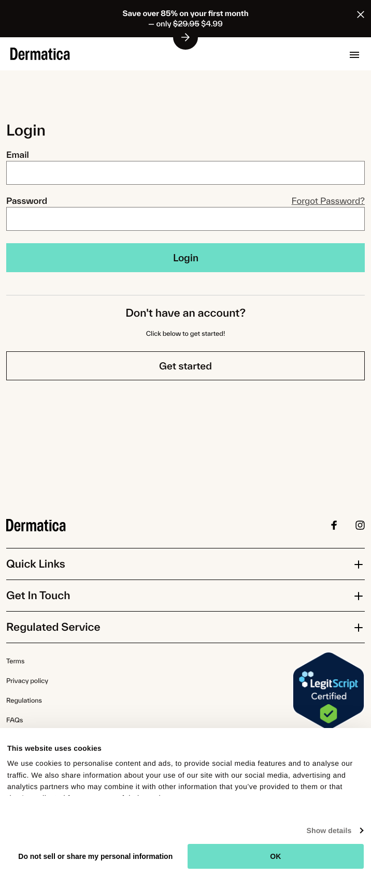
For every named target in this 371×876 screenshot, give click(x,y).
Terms (15, 661)
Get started (185, 366)
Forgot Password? (328, 201)
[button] (354, 55)
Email (17, 155)
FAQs (14, 720)
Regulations (24, 700)
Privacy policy (27, 681)
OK (275, 856)
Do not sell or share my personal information (95, 856)
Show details (329, 830)
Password (26, 201)
